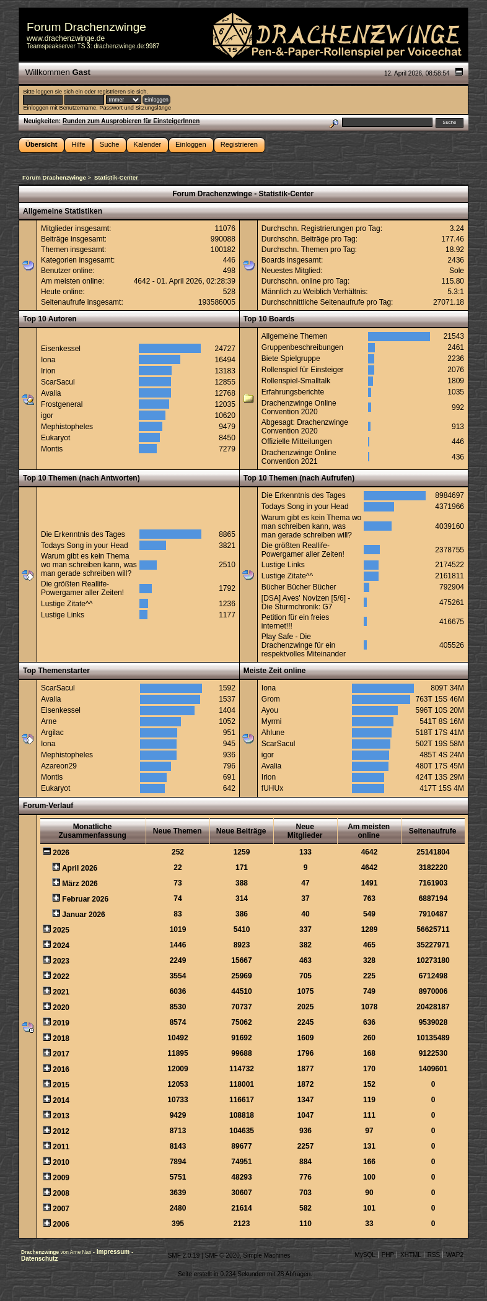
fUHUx (272, 788)
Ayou (269, 710)
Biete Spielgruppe (290, 358)
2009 (61, 1177)
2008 (61, 1193)
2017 (61, 1054)
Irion (48, 371)
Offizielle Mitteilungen (296, 441)
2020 (61, 1007)
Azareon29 (59, 766)
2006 (61, 1224)
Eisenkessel (61, 348)
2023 (61, 961)
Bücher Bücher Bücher (298, 587)
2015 (61, 1085)
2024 (61, 945)
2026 (61, 852)
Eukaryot (55, 437)
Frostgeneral (61, 404)
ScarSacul (58, 382)
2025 (61, 930)
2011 (61, 1146)
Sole (456, 270)
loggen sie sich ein (59, 92)
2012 (61, 1131)
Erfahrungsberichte (292, 392)
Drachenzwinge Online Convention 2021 (298, 457)
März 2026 (79, 883)
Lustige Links (62, 615)
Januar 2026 (83, 914)
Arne (48, 721)
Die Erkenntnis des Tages (83, 534)
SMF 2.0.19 (184, 1255)
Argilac (52, 732)
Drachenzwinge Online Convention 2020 (298, 407)
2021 (61, 992)
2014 (61, 1100)
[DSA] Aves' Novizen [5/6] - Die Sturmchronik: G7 (305, 602)
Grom (270, 699)
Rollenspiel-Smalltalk (295, 380)
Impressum (114, 1251)
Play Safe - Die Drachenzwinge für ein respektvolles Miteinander (303, 645)
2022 (61, 976)
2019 (61, 1023)
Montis (52, 449)
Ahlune (272, 732)
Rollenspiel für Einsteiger (302, 369)
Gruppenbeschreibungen (302, 347)
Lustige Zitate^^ (66, 603)
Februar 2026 (85, 899)
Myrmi (271, 721)
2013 (61, 1116)
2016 (61, 1069)
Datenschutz (39, 1258)
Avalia (51, 393)
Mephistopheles (67, 426)
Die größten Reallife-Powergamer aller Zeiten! (82, 588)
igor (47, 415)
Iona (48, 359)
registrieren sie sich (121, 92)
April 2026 (79, 868)
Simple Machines (266, 1255)
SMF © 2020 (221, 1255)
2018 (61, 1038)
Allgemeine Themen (294, 336)
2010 (61, 1162)
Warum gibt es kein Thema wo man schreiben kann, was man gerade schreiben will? (89, 565)
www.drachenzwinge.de (66, 38)
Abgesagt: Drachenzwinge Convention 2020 (304, 426)
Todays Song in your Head (84, 545)
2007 (61, 1208)
